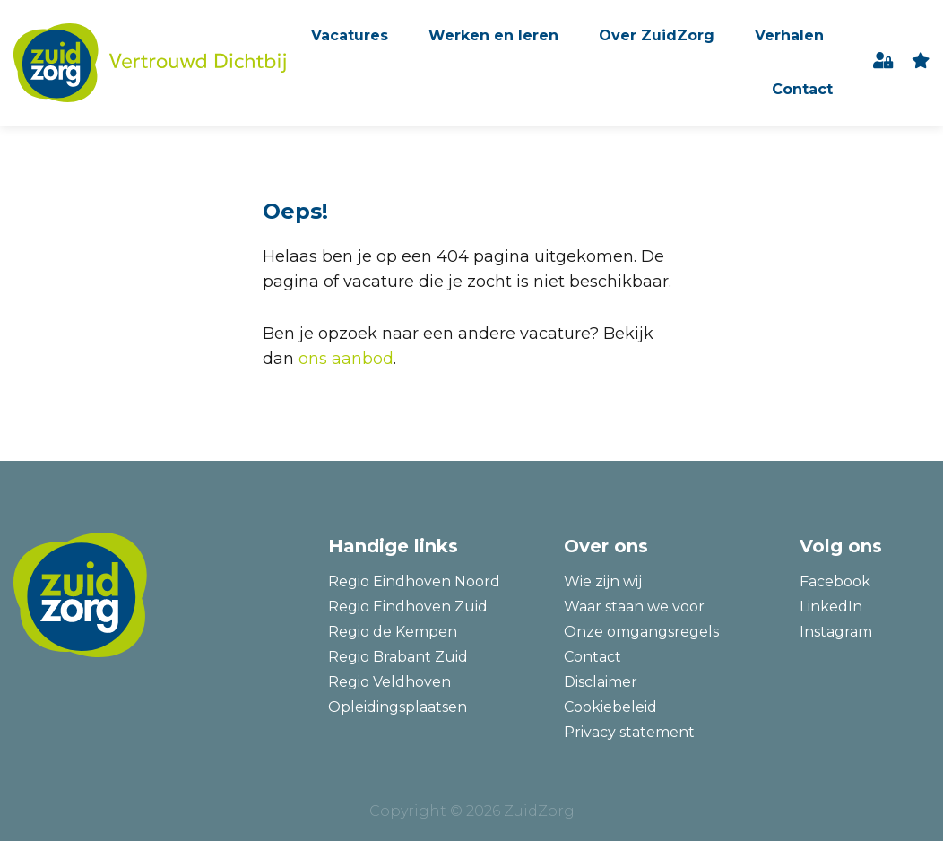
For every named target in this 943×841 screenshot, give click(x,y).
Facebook (835, 581)
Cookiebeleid (610, 706)
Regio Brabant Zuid (398, 656)
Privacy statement (629, 732)
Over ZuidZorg (656, 35)
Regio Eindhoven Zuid (408, 606)
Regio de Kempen (392, 631)
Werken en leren (493, 35)
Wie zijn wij (603, 581)
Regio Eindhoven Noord (414, 581)
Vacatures (349, 35)
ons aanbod (346, 358)
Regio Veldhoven (389, 681)
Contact (802, 89)
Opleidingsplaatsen (397, 706)
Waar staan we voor (634, 606)
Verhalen (789, 35)
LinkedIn (831, 606)
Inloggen (883, 63)
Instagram (836, 631)
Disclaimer (600, 681)
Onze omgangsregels (641, 631)
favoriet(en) (921, 63)
